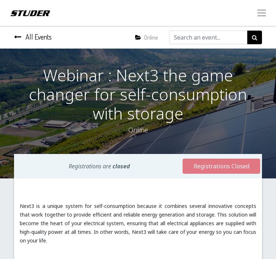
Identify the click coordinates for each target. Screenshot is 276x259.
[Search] (254, 37)
